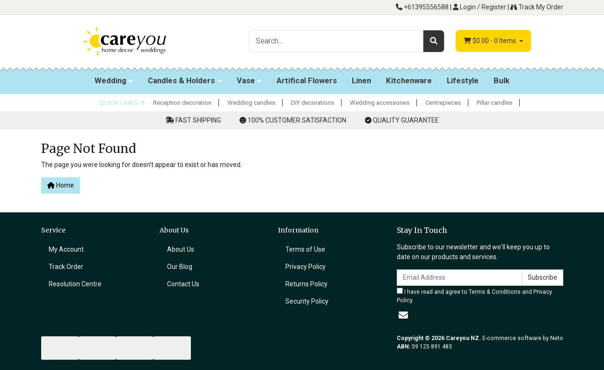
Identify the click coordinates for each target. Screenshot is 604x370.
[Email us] (403, 315)
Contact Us (183, 284)
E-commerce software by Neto (522, 338)
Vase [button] (246, 80)
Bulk (501, 80)
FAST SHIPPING (198, 120)
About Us (180, 249)
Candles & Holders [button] (181, 80)
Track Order (66, 266)
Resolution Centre (75, 284)
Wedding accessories (379, 102)
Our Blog (179, 266)
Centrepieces (443, 102)
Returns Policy (306, 284)
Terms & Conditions (495, 292)
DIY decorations (312, 102)
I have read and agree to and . (474, 296)
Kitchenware (409, 80)
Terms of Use (305, 249)
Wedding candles (251, 102)
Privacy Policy (305, 266)
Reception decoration (182, 102)
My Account (66, 249)
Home (60, 185)
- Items (490, 41)
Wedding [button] (110, 80)
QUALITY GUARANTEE (406, 120)
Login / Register (479, 7)
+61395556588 (422, 7)
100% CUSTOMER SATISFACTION (296, 120)
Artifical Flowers (307, 80)
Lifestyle (463, 80)
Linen (361, 80)
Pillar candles (494, 102)
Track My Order (536, 7)
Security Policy (306, 301)
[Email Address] (459, 277)
